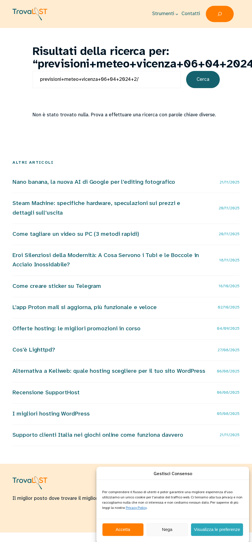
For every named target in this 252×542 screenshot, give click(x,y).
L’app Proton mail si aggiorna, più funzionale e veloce (84, 307)
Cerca (203, 79)
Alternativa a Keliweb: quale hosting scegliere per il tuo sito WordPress (108, 371)
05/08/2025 (228, 414)
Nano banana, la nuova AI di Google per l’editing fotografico (93, 182)
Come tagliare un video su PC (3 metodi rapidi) (75, 234)
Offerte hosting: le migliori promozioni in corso (76, 329)
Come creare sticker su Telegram (56, 286)
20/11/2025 (229, 208)
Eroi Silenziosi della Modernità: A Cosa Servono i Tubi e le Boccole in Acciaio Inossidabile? (105, 260)
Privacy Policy (136, 513)
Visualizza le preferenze (217, 534)
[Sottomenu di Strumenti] (176, 14)
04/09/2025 (228, 329)
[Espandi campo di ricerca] (220, 14)
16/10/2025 (229, 286)
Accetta (123, 534)
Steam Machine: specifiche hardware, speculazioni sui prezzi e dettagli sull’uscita (96, 208)
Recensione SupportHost (46, 393)
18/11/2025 (229, 260)
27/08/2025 (228, 350)
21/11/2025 (229, 182)
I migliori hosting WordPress (50, 414)
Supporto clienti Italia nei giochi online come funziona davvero (97, 435)
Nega (167, 534)
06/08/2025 (228, 371)
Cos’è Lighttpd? (33, 350)
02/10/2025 (229, 307)
